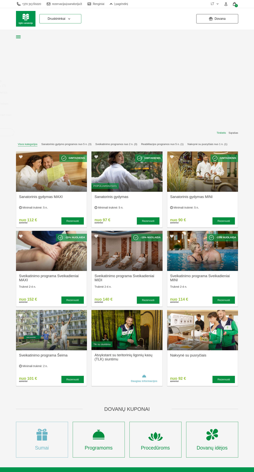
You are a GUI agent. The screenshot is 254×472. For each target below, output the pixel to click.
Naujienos (80, 430)
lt (215, 4)
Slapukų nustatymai (129, 393)
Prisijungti (79, 449)
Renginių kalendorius (87, 417)
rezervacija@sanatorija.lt (64, 4)
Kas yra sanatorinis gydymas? (86, 402)
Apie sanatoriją (83, 393)
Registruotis (81, 442)
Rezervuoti (72, 125)
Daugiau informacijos (144, 282)
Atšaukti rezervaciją (129, 419)
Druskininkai (59, 19)
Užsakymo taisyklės (129, 399)
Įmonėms (79, 423)
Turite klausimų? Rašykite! (186, 408)
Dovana (217, 19)
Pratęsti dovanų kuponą (132, 412)
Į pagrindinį (119, 4)
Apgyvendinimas (84, 410)
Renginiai (95, 4)
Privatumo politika (128, 406)
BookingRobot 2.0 (228, 466)
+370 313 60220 (29, 4)
